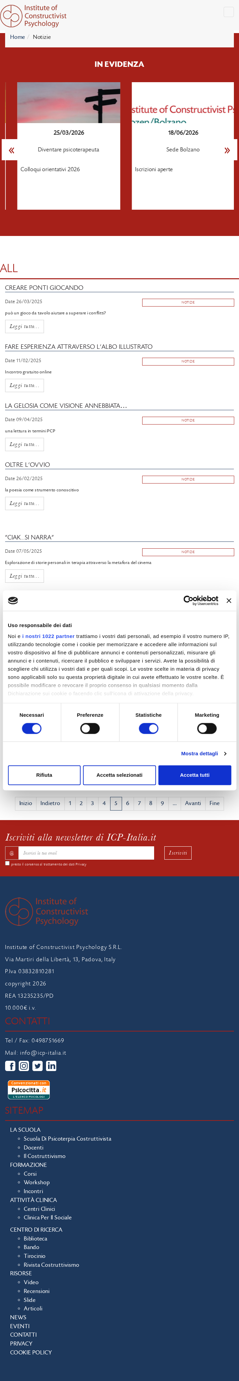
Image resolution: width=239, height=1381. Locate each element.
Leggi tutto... (25, 326)
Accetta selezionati (119, 775)
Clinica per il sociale (48, 1217)
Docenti (34, 1147)
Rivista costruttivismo (51, 1265)
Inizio (25, 803)
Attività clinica (33, 1200)
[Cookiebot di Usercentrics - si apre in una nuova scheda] (189, 600)
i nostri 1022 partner (48, 636)
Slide (30, 1300)
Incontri (33, 1191)
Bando (32, 1247)
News (18, 1317)
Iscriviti (178, 852)
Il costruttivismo (45, 1156)
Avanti (193, 803)
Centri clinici (39, 1209)
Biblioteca (35, 1238)
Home (17, 37)
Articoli (33, 1308)
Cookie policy (31, 1352)
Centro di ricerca (36, 1230)
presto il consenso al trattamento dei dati (49, 864)
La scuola (25, 1130)
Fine (215, 803)
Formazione (28, 1165)
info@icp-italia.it (43, 1053)
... (175, 803)
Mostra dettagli (199, 753)
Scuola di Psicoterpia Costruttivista (67, 1138)
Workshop (37, 1182)
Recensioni (37, 1291)
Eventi (20, 1326)
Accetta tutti (195, 775)
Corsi (30, 1174)
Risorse (21, 1273)
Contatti (23, 1335)
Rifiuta (44, 775)
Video (31, 1282)
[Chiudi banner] (228, 600)
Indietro (50, 803)
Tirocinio (35, 1256)
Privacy (81, 864)
